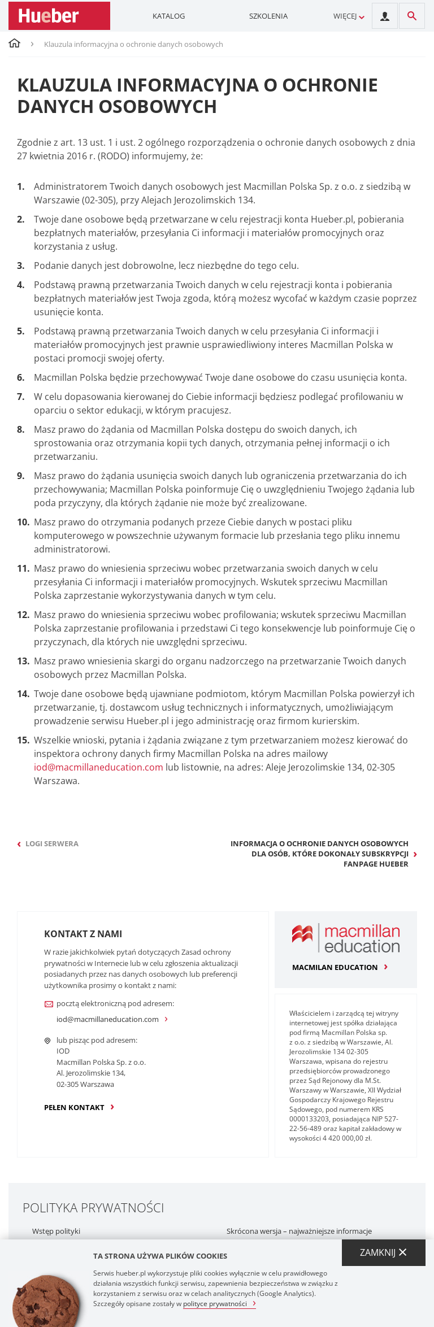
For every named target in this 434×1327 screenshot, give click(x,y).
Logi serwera (52, 843)
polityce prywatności (215, 1303)
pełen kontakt (74, 1107)
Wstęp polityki (56, 1231)
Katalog (169, 16)
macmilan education (335, 967)
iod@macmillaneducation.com (98, 767)
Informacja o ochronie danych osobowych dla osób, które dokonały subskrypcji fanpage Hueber (320, 853)
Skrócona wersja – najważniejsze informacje (299, 1231)
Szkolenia (268, 16)
